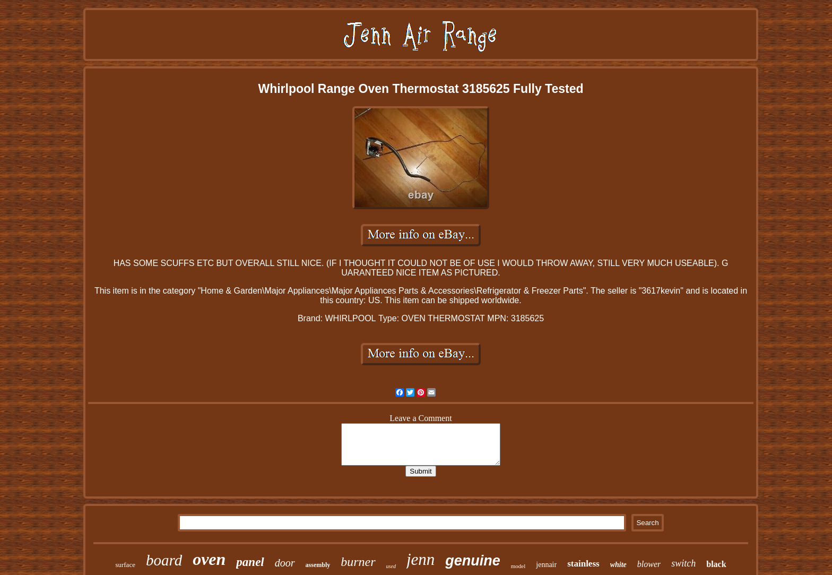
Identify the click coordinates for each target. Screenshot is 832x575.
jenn (420, 559)
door (285, 563)
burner (358, 562)
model (518, 566)
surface (125, 565)
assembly (318, 565)
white (618, 565)
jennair (546, 565)
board (164, 560)
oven (209, 559)
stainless (583, 564)
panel (250, 562)
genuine (472, 561)
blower (649, 564)
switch (683, 563)
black (716, 564)
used (391, 566)
